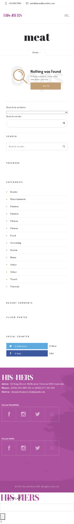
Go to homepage (48, 87)
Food (13, 235)
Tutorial (14, 286)
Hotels (13, 250)
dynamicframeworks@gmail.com (28, 391)
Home (35, 52)
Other (13, 264)
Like (51, 353)
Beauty (13, 191)
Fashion (14, 206)
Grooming (15, 242)
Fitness (14, 221)
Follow (53, 346)
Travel (13, 279)
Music (13, 257)
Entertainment (18, 199)
